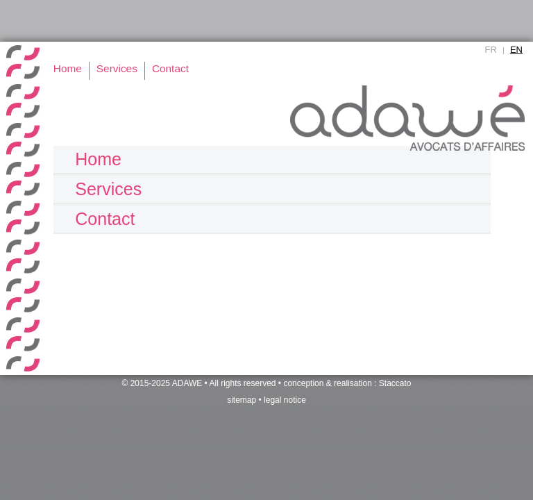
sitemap (241, 400)
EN (516, 49)
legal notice (285, 400)
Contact (105, 218)
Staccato (395, 383)
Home (98, 159)
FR (491, 49)
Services (108, 189)
